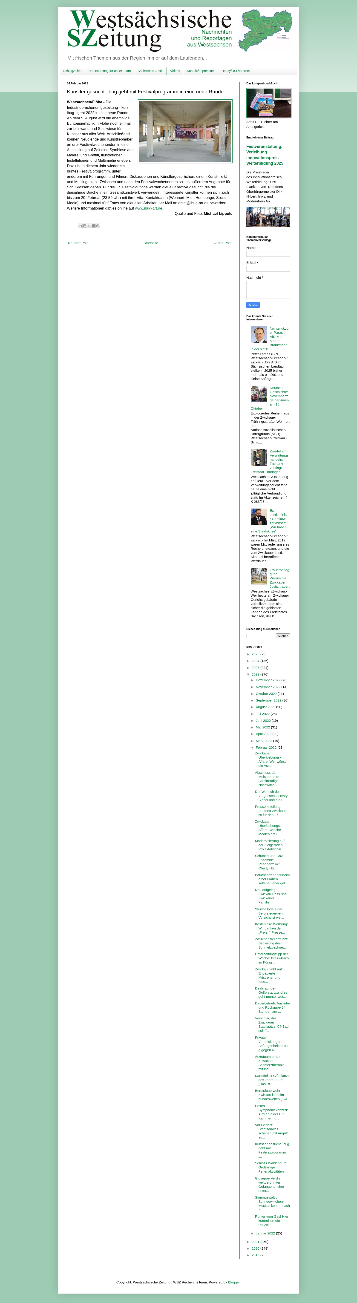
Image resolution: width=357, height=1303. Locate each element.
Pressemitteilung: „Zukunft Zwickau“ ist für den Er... (270, 811)
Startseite (151, 243)
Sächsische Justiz (150, 71)
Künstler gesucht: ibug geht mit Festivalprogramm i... (272, 1150)
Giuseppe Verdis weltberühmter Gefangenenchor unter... (269, 1184)
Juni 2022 (264, 720)
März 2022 (264, 741)
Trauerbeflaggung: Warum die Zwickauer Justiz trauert (280, 578)
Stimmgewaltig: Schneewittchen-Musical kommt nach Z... (272, 1203)
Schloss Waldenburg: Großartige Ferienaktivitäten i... (271, 1167)
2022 (256, 674)
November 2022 (268, 687)
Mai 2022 (263, 727)
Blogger (234, 1282)
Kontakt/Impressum (201, 71)
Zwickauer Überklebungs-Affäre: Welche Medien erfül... (268, 828)
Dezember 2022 (268, 680)
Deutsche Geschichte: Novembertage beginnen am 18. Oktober (270, 398)
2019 (256, 1255)
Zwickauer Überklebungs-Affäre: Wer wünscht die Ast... (272, 759)
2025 (256, 654)
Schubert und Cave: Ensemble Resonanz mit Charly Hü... (270, 862)
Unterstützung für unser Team (109, 71)
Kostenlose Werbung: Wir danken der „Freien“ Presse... (271, 928)
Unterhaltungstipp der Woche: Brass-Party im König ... (272, 958)
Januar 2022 (266, 1233)
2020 (256, 1248)
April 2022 (264, 734)
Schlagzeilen (72, 71)
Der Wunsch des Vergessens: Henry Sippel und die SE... (272, 796)
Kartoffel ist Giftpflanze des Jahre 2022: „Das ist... (272, 1080)
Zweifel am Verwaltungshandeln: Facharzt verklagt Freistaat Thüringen (270, 461)
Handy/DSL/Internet (236, 71)
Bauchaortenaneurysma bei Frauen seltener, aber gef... (272, 879)
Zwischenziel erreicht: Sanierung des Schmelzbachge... (271, 943)
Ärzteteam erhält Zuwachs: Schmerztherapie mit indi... (270, 1063)
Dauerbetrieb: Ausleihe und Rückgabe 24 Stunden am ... (272, 1007)
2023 (256, 668)
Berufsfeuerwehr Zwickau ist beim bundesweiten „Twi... (272, 1095)
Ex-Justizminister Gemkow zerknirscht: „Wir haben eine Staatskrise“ (270, 521)
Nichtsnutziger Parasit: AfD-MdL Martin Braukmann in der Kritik (270, 338)
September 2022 (269, 700)
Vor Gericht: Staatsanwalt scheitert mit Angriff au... (271, 1131)
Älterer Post (222, 243)
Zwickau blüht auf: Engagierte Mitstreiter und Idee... (269, 975)
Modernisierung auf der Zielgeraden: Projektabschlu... (270, 845)
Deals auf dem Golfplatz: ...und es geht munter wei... (271, 992)
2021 (256, 1242)
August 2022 (266, 707)
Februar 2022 (266, 747)
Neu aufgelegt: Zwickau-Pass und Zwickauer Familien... (271, 896)
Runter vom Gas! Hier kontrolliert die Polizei (271, 1220)
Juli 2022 (263, 714)
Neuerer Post (78, 243)
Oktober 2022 (267, 694)
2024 (256, 661)
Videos (175, 71)
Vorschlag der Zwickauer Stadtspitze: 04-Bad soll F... (272, 1024)
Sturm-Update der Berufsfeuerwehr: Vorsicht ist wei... (270, 913)
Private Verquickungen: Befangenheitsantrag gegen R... (271, 1043)
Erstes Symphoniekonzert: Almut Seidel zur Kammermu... (271, 1112)
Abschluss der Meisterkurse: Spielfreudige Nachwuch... (267, 779)
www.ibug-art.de (148, 208)
